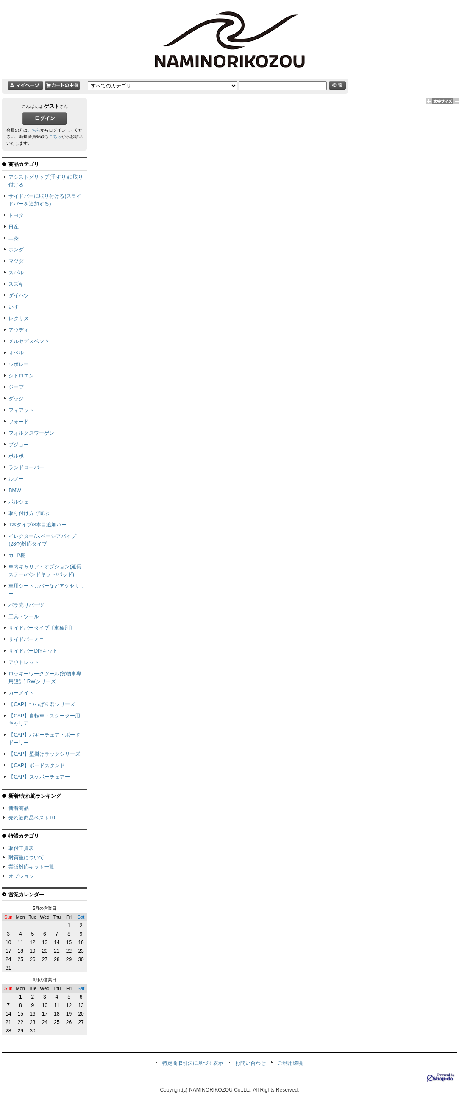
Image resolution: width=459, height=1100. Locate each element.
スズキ (16, 284)
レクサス (18, 318)
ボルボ (16, 456)
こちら (34, 130)
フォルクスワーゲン (31, 433)
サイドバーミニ (26, 639)
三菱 (13, 238)
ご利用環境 (290, 1063)
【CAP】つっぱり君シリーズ (41, 704)
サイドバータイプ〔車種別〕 (41, 628)
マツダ (16, 261)
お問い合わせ (250, 1063)
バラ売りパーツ (26, 605)
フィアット (21, 410)
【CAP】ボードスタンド (36, 765)
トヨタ (16, 215)
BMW (14, 490)
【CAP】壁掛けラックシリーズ (44, 754)
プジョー (18, 444)
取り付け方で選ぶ (28, 513)
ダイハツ (18, 295)
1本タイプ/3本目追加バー (37, 525)
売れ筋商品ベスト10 (31, 818)
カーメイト (21, 693)
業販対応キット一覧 (31, 867)
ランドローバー (26, 467)
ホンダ (16, 250)
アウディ (18, 330)
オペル (16, 353)
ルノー (16, 479)
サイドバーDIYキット (33, 651)
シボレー (18, 364)
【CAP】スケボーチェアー (39, 777)
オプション (21, 876)
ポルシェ (18, 502)
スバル (16, 273)
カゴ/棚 (16, 555)
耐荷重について (26, 858)
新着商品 (18, 808)
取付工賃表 (21, 848)
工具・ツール (23, 616)
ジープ (16, 387)
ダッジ (16, 399)
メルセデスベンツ (28, 341)
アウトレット (23, 662)
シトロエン (21, 376)
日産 (13, 227)
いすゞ (16, 307)
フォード (18, 422)
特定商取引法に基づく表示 (192, 1063)
